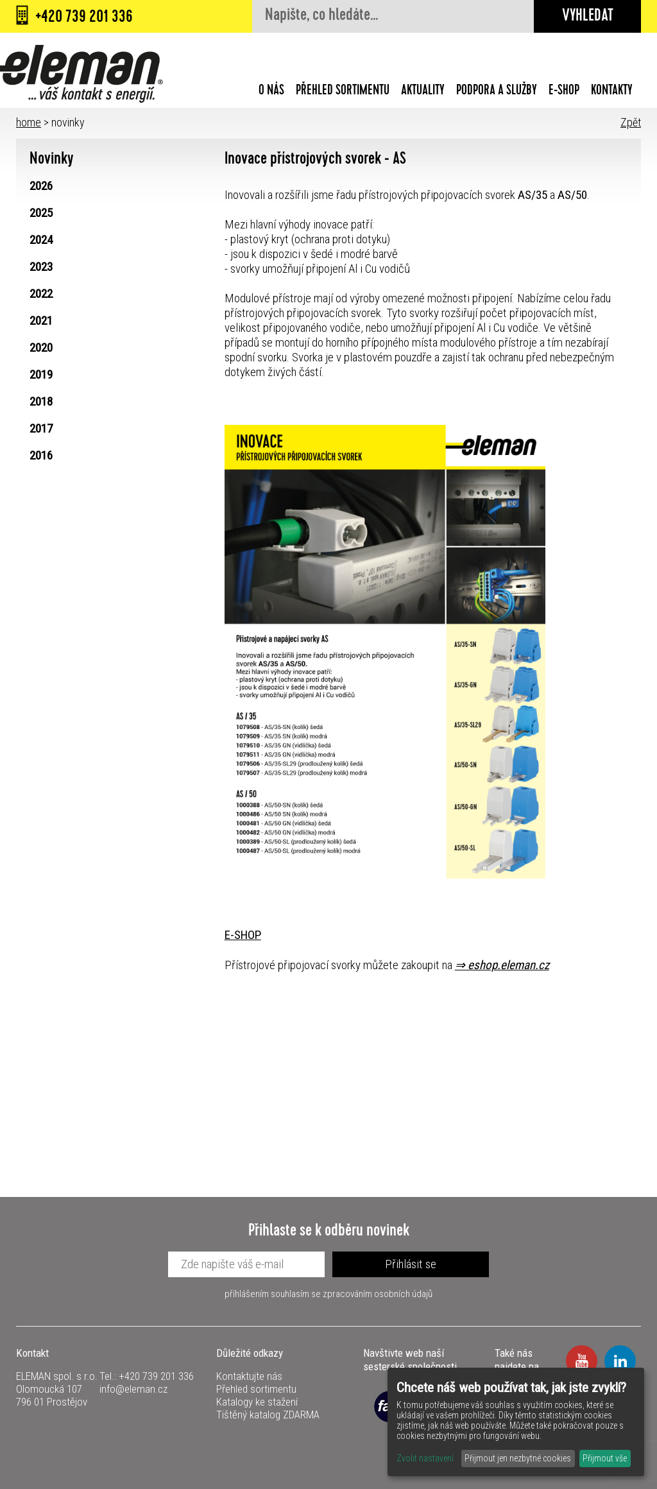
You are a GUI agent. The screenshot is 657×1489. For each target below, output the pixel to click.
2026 (41, 185)
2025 (41, 212)
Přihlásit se (410, 1264)
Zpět (630, 122)
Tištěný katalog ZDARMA (268, 1414)
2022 (41, 293)
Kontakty (612, 92)
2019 (41, 374)
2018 (41, 401)
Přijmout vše (605, 1458)
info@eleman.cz (133, 1388)
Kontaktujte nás (249, 1376)
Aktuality (423, 92)
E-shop (564, 92)
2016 (41, 455)
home (28, 122)
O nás (271, 92)
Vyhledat (587, 17)
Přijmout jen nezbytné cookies (518, 1458)
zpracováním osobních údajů (377, 1294)
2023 (41, 266)
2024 (41, 239)
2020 (41, 347)
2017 (41, 428)
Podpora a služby (496, 92)
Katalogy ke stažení (257, 1401)
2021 (41, 320)
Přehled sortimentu (342, 92)
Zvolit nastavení (425, 1458)
